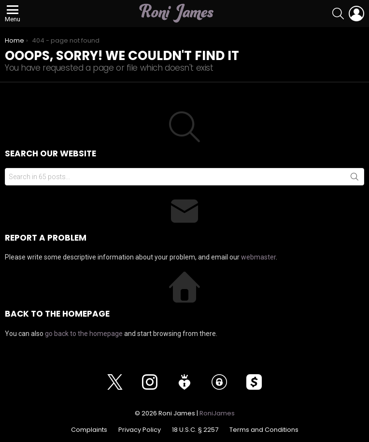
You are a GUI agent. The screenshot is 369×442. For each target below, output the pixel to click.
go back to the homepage (84, 333)
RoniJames (217, 413)
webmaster (258, 257)
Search (354, 178)
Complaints (89, 430)
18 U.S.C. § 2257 (195, 430)
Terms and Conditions (263, 430)
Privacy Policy (139, 430)
